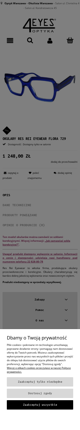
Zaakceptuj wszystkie (40, 404)
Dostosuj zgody (40, 393)
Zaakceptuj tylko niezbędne (40, 381)
